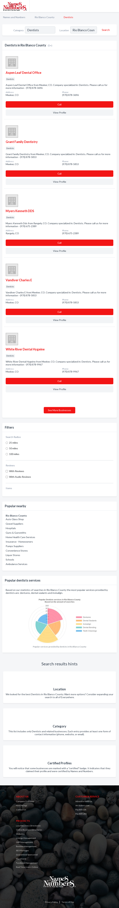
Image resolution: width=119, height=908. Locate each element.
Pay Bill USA (80, 809)
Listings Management (26, 838)
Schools (10, 559)
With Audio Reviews (20, 476)
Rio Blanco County (44, 17)
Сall (59, 104)
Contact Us (21, 809)
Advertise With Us (83, 801)
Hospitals (11, 528)
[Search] (105, 29)
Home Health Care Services (20, 537)
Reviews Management (26, 846)
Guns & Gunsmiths (16, 532)
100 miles (14, 454)
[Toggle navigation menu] (114, 6)
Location (64, 30)
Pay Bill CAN (81, 813)
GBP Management (24, 842)
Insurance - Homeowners (19, 541)
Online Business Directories (29, 829)
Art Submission (82, 805)
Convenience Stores (17, 550)
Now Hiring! (21, 805)
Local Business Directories (28, 825)
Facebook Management (27, 863)
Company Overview (25, 801)
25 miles (13, 442)
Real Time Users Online (27, 867)
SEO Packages (22, 850)
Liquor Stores (13, 555)
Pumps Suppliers (15, 546)
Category (18, 30)
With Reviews (16, 471)
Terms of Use (68, 902)
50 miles (13, 448)
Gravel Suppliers (14, 523)
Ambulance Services (16, 564)
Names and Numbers (14, 17)
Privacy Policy (51, 902)
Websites (20, 834)
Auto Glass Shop (15, 519)
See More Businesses (59, 410)
